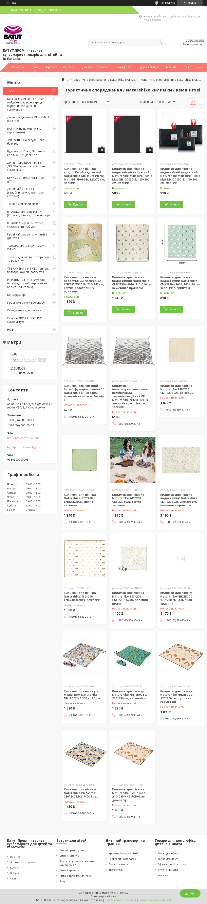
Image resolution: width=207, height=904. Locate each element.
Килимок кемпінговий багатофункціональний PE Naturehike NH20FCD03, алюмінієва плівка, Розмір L (84, 393)
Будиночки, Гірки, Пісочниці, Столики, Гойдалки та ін (26, 153)
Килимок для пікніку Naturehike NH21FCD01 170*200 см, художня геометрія (177, 696)
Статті (187, 67)
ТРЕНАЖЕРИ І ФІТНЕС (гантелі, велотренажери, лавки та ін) (28, 270)
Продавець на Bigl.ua (103, 896)
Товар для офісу (168, 853)
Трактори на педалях (122, 859)
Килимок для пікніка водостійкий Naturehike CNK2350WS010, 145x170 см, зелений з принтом (180, 282)
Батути (64, 881)
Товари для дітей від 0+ (23, 204)
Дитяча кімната (168, 870)
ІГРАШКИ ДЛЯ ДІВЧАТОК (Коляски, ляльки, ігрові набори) (29, 213)
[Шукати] (160, 42)
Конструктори (16, 295)
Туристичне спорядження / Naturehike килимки (104, 80)
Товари (35, 67)
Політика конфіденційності (155, 900)
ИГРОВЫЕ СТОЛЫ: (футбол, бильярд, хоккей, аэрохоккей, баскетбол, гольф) (27, 283)
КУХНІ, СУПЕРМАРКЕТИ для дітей (26, 179)
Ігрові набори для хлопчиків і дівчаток (27, 236)
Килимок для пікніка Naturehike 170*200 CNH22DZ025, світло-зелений (80, 500)
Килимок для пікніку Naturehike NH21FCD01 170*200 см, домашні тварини (177, 598)
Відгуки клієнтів (148, 67)
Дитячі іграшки (69, 870)
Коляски (163, 875)
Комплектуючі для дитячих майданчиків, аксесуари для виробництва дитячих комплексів (26, 104)
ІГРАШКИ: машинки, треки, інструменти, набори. (25, 225)
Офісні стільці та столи (172, 864)
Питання (170, 67)
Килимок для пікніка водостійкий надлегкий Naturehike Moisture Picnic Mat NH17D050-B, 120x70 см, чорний (84, 176)
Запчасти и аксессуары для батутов (25, 141)
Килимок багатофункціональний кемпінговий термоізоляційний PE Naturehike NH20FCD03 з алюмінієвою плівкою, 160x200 (130, 396)
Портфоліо (123, 67)
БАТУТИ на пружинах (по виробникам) (24, 130)
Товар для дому (168, 859)
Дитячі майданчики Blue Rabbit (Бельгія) (28, 119)
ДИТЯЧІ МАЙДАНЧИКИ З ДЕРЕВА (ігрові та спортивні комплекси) (26, 166)
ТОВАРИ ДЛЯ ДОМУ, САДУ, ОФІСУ (26, 247)
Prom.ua (124, 892)
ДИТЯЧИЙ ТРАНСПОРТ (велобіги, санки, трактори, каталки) (25, 192)
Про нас (51, 67)
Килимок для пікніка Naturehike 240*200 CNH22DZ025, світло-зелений (128, 500)
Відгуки (14, 873)
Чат (190, 893)
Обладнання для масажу (24, 310)
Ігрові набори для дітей (123, 853)
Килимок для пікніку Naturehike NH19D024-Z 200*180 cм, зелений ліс (130, 694)
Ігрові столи (116, 870)
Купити (78, 204)
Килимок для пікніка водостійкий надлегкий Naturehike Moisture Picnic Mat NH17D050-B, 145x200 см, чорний (180, 176)
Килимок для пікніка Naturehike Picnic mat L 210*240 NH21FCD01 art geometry (129, 794)
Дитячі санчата (118, 864)
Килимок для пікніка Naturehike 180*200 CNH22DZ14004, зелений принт (130, 598)
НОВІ (10, 329)
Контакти (69, 67)
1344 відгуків (167, 2)
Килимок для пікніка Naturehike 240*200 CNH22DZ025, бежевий (177, 389)
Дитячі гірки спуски (71, 850)
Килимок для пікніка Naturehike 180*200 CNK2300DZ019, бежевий (82, 596)
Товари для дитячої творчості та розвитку (28, 259)
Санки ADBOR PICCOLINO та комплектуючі (26, 320)
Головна (18, 67)
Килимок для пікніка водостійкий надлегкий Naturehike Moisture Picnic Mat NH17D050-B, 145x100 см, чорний (132, 176)
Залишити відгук (193, 44)
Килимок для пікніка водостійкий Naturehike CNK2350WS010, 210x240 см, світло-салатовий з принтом (84, 284)
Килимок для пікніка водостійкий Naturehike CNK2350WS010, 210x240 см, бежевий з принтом (132, 282)
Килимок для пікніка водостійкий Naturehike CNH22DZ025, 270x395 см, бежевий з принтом (178, 500)
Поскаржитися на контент (120, 900)
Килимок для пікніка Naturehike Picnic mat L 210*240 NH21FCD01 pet (81, 792)
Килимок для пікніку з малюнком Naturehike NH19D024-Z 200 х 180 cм (82, 694)
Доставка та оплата (96, 67)
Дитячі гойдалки (69, 855)
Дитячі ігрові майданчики (75, 876)
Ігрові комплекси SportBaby (26, 302)
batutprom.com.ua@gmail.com (25, 447)
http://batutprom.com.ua (23, 438)
